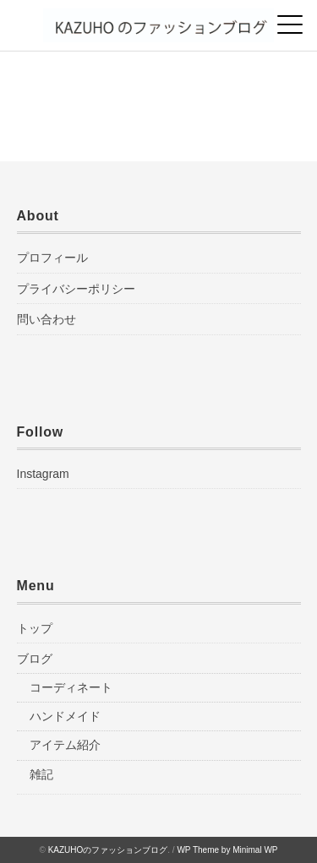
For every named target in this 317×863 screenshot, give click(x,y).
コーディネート (71, 687)
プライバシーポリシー (76, 289)
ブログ (34, 658)
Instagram (43, 473)
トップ (34, 628)
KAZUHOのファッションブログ (108, 850)
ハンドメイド (65, 716)
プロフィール (52, 257)
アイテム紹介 (65, 745)
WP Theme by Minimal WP (227, 850)
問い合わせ (46, 319)
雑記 (41, 774)
